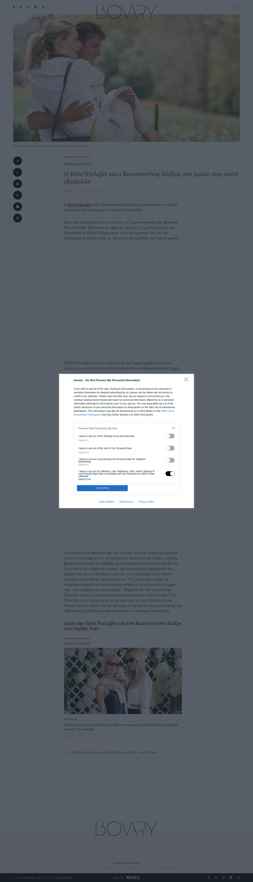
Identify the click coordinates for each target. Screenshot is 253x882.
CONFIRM (102, 488)
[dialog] (126, 441)
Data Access (126, 501)
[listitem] (126, 428)
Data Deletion (106, 501)
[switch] (170, 436)
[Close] (187, 380)
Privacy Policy (146, 501)
